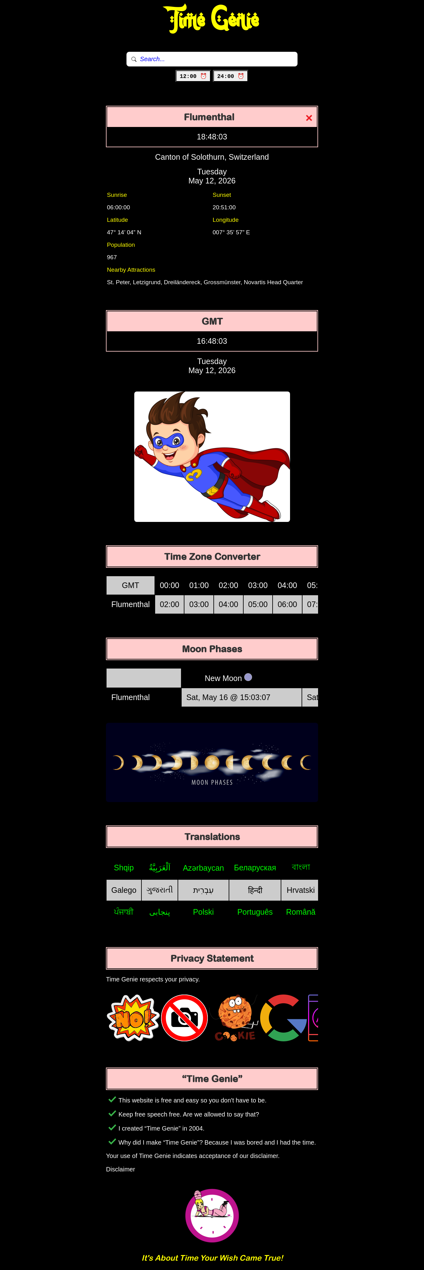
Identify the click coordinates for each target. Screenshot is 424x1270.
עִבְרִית (203, 890)
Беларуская (255, 867)
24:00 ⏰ (230, 76)
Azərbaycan (203, 868)
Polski (203, 911)
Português (255, 911)
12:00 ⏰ (193, 76)
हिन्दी (255, 890)
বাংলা (301, 867)
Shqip (124, 867)
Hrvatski (301, 890)
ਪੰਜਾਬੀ (124, 911)
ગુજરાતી (159, 889)
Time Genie (212, 20)
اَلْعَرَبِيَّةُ (159, 867)
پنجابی (159, 911)
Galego (123, 890)
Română (301, 911)
